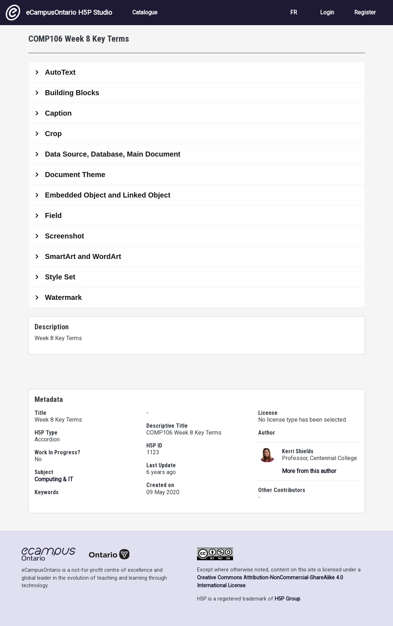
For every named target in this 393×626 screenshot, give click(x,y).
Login (327, 12)
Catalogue (144, 12)
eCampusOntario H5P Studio (59, 12)
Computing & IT (54, 479)
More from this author (309, 471)
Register (365, 12)
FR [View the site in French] (293, 12)
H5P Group (287, 599)
